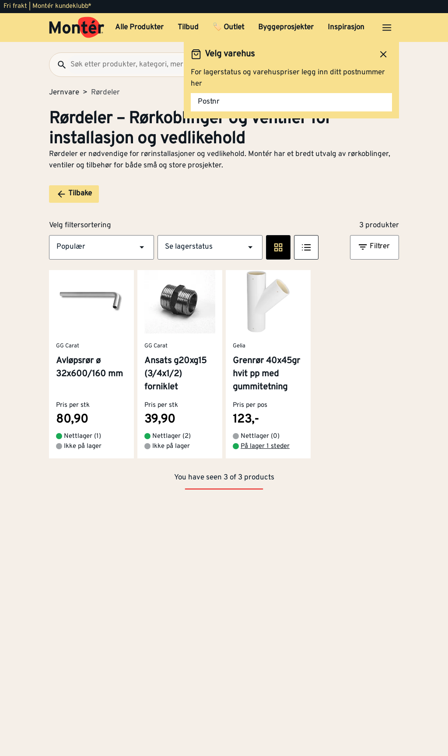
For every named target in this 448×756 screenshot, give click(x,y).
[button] (101, 247)
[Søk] (58, 64)
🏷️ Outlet (228, 27)
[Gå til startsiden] (77, 27)
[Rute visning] (278, 247)
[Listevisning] (306, 247)
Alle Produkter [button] (139, 27)
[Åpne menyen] (386, 27)
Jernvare (64, 92)
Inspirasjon (346, 27)
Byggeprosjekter (286, 27)
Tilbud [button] (188, 27)
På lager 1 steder (265, 446)
